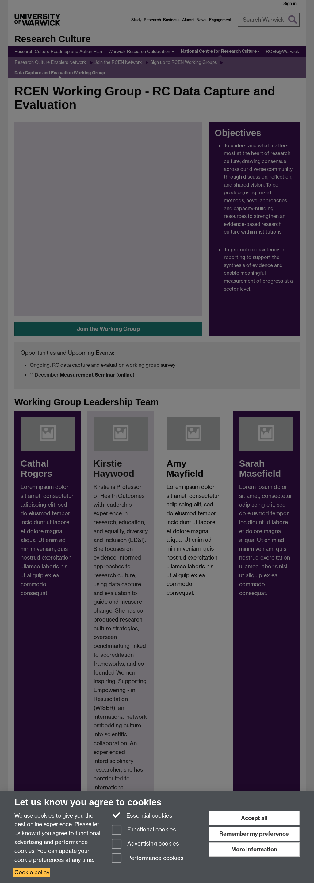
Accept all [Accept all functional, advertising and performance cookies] (254, 818)
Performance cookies (148, 858)
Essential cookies (142, 815)
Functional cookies (144, 830)
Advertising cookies (145, 844)
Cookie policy (31, 872)
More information (254, 849)
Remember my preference (254, 833)
